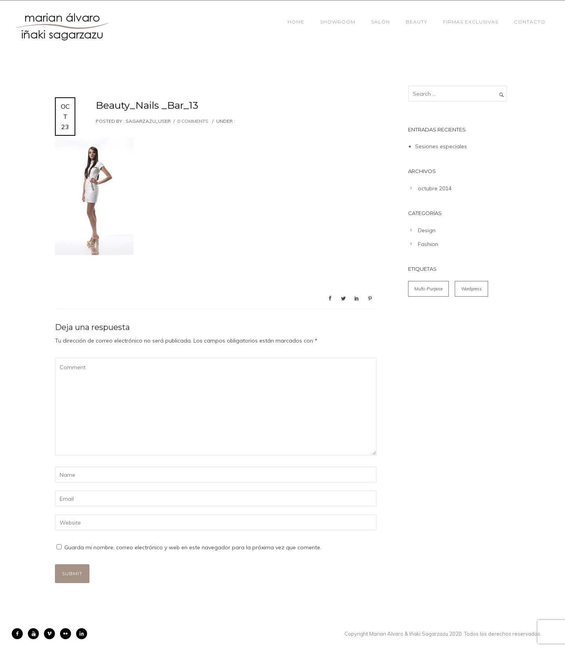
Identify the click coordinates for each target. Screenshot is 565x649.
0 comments (192, 121)
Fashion (428, 244)
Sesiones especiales (441, 146)
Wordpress (471, 289)
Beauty (416, 22)
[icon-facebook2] (19, 633)
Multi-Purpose (428, 289)
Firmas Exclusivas (470, 22)
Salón (380, 22)
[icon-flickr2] (67, 633)
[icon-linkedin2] (81, 633)
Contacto (529, 22)
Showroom (337, 22)
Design (427, 230)
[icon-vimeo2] (51, 633)
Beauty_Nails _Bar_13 (147, 105)
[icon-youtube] (35, 633)
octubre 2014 (435, 188)
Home (296, 22)
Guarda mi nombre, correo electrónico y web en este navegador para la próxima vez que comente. (192, 547)
